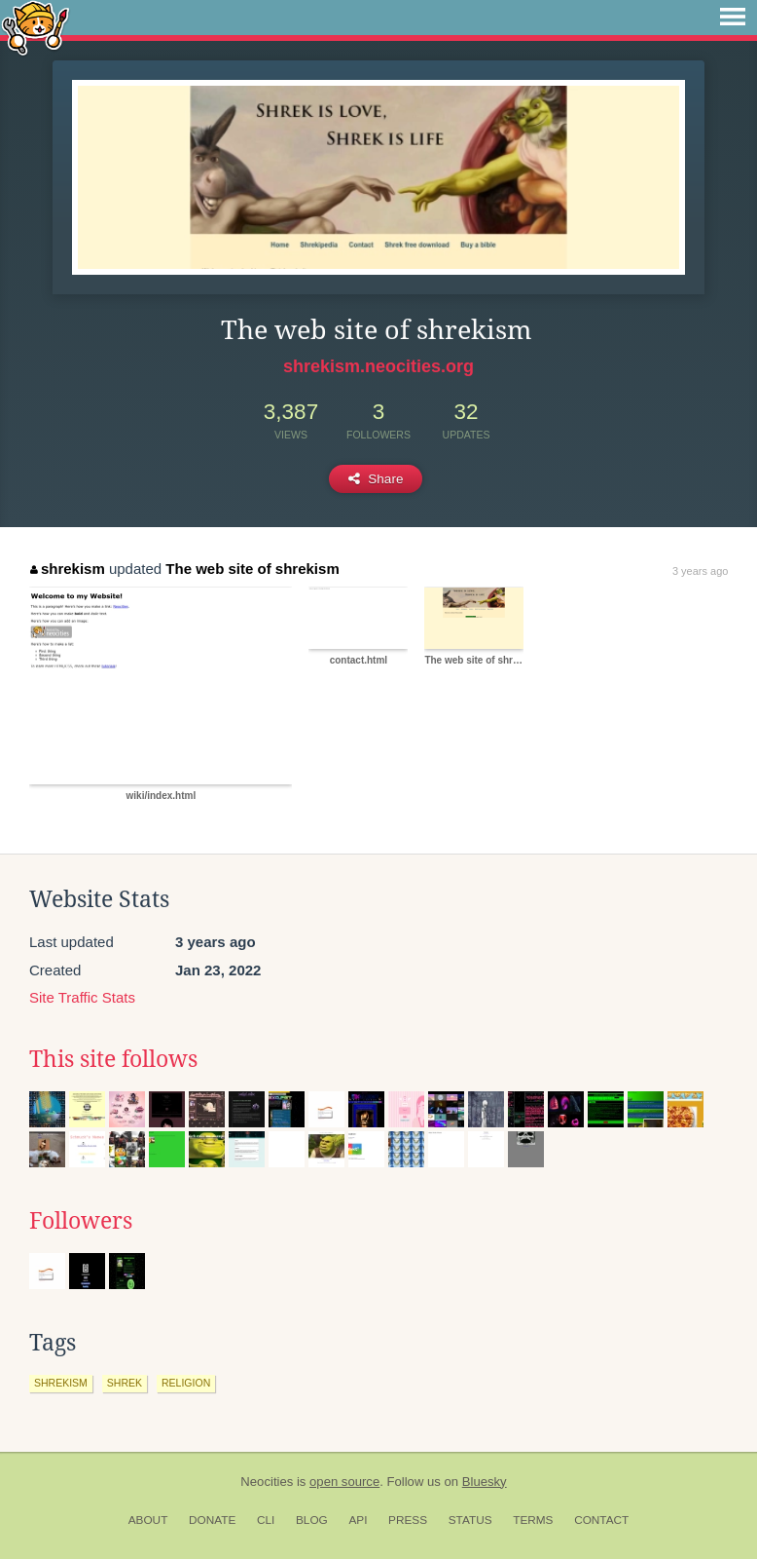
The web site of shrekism (252, 568)
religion (186, 1382)
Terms (533, 1520)
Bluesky (484, 1481)
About (148, 1520)
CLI (265, 1520)
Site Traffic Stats (82, 997)
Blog (312, 1520)
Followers (80, 1221)
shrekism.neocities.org (378, 366)
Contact (601, 1520)
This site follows (113, 1059)
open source (344, 1481)
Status (470, 1520)
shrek (124, 1382)
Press (407, 1520)
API (357, 1520)
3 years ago (700, 571)
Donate (212, 1520)
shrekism (67, 568)
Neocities (266, 1481)
